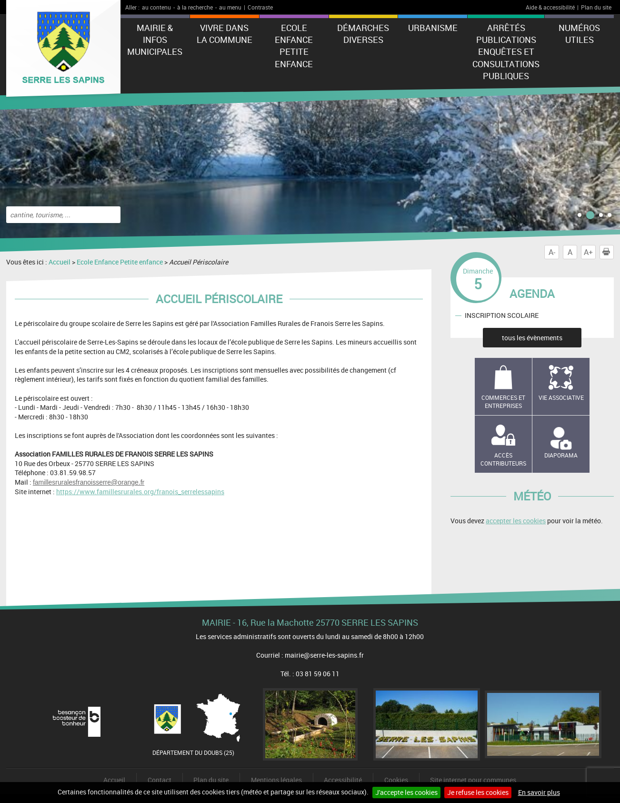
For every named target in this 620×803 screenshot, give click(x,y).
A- (552, 252)
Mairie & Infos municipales (154, 39)
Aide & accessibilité (550, 7)
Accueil (59, 261)
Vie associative (561, 397)
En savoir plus (539, 792)
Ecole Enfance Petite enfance (294, 46)
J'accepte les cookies (406, 792)
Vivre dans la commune (224, 33)
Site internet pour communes (473, 779)
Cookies (396, 779)
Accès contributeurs (503, 459)
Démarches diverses (363, 33)
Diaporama (561, 455)
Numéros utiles (579, 33)
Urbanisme (433, 27)
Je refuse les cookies (478, 792)
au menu (230, 7)
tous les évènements (532, 337)
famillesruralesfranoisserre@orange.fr (88, 482)
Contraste (260, 7)
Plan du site (596, 7)
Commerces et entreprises (503, 401)
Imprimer (608, 252)
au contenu (156, 7)
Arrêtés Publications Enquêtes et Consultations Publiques (506, 51)
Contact (159, 779)
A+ (588, 252)
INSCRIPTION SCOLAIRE (502, 315)
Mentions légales (276, 779)
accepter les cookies (516, 520)
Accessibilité (343, 779)
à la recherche (195, 7)
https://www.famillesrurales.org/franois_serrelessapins (140, 491)
